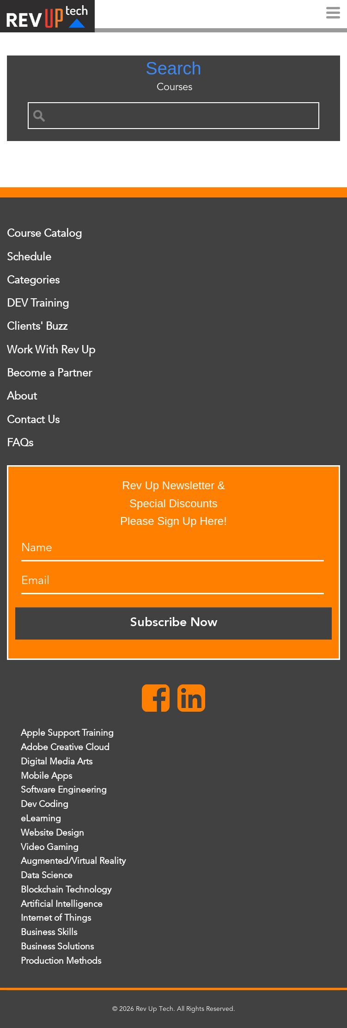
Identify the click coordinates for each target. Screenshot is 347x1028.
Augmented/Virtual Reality (73, 861)
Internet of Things (56, 918)
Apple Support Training (67, 733)
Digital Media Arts (56, 762)
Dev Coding (44, 804)
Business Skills (49, 932)
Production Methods (61, 961)
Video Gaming (50, 847)
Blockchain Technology (66, 890)
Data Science (47, 875)
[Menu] (333, 14)
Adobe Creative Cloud (65, 747)
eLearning (41, 819)
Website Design (52, 833)
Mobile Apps (46, 776)
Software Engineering (64, 790)
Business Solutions (57, 947)
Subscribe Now (173, 623)
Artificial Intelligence (62, 904)
